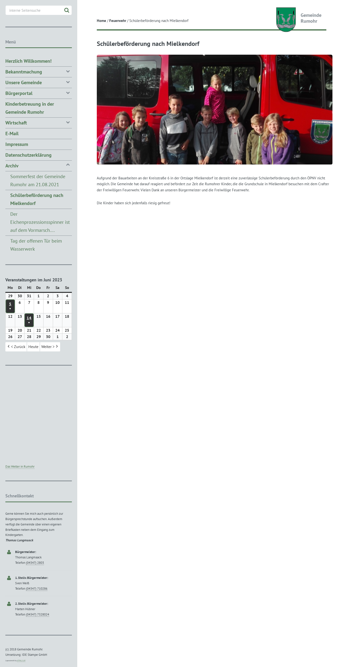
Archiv (38, 165)
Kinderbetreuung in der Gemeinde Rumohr (29, 108)
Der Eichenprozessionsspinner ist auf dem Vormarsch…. (40, 222)
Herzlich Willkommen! (28, 61)
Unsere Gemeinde (38, 82)
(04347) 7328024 (37, 614)
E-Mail (12, 133)
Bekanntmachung (38, 71)
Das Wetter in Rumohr (19, 466)
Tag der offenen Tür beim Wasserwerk (36, 245)
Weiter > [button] (50, 347)
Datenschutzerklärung (28, 155)
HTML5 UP (21, 660)
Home (101, 20)
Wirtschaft (38, 122)
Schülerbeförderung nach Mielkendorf (36, 199)
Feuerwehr (117, 20)
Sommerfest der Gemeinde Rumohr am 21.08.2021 (37, 180)
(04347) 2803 (35, 563)
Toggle (86, 8)
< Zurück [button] (16, 347)
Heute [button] (33, 346)
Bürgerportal (38, 92)
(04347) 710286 (36, 588)
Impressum (16, 144)
